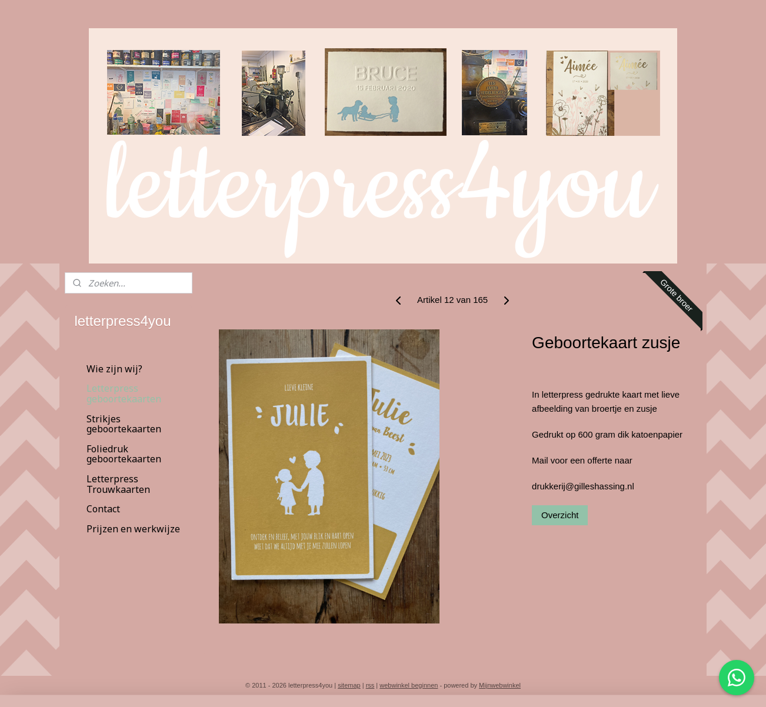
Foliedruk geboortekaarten (123, 454)
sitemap (349, 685)
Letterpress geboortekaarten (123, 393)
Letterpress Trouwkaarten (118, 484)
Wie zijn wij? (114, 368)
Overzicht (559, 515)
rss (370, 685)
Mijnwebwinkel (500, 685)
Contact (103, 508)
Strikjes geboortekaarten (123, 424)
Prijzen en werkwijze (133, 528)
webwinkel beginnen (408, 685)
